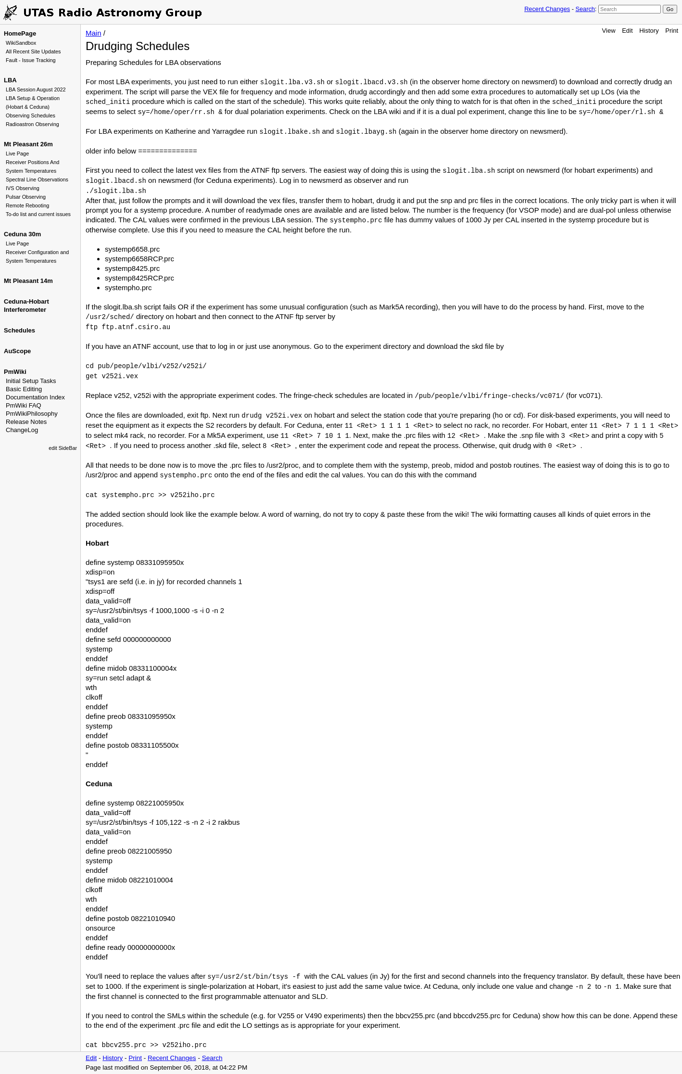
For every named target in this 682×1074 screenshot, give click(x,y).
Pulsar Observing (26, 197)
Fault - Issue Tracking (31, 60)
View (609, 30)
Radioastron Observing (32, 124)
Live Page (17, 153)
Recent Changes (547, 9)
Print (671, 30)
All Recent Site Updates (33, 51)
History (648, 30)
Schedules (19, 330)
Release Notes (26, 421)
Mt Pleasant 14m (28, 280)
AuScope (17, 351)
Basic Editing (24, 389)
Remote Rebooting (27, 205)
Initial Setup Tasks (31, 380)
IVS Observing (22, 188)
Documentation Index (35, 397)
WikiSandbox (21, 43)
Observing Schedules (30, 115)
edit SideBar (63, 448)
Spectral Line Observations (37, 179)
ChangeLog (22, 430)
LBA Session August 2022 (36, 89)
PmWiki (15, 371)
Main (93, 33)
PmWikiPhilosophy (32, 413)
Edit (627, 30)
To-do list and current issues (38, 214)
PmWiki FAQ (23, 405)
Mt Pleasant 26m (28, 144)
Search (584, 9)
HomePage (20, 33)
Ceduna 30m (22, 234)
